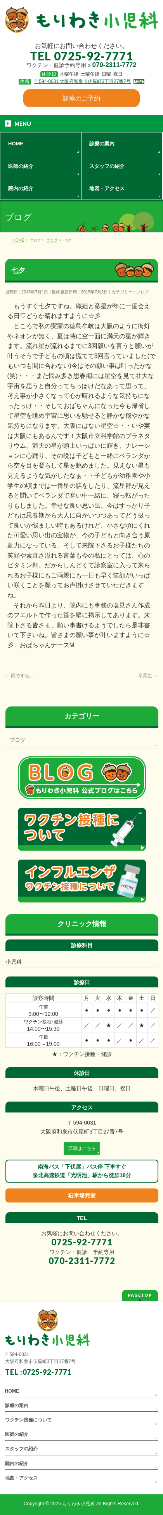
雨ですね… (19, 675)
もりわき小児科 (78, 1503)
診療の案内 (16, 1405)
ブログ (142, 292)
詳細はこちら (82, 1148)
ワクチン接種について (28, 1420)
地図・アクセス (21, 1478)
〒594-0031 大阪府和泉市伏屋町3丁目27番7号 (82, 81)
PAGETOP (140, 1295)
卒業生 (148, 675)
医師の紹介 (16, 1434)
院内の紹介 (16, 1463)
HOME (12, 1391)
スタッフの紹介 (21, 1448)
